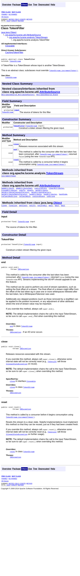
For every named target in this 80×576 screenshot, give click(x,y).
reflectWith (24, 202)
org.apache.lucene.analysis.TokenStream (28, 37)
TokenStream (15, 62)
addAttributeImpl (24, 192)
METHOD (29, 19)
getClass (23, 212)
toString (51, 202)
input (16, 112)
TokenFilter (19, 128)
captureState (40, 192)
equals (30, 195)
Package (16, 4)
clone (4, 212)
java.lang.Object (8, 32)
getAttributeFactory (41, 197)
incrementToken (9, 180)
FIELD (17, 19)
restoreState (38, 202)
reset (16, 163)
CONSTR (22, 19)
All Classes (5, 17)
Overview (6, 4)
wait (51, 212)
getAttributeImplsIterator (14, 200)
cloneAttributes (9, 195)
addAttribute (8, 192)
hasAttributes (50, 200)
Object (57, 208)
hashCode (63, 200)
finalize (13, 212)
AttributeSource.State (47, 96)
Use (30, 4)
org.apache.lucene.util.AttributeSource (23, 35)
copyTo (22, 195)
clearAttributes (56, 192)
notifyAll (42, 212)
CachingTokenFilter (14, 52)
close (16, 147)
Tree (35, 4)
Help (53, 4)
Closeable (10, 46)
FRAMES (4, 14)
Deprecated (44, 4)
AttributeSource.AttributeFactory (18, 96)
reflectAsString (9, 202)
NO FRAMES (13, 14)
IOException (23, 277)
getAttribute (41, 195)
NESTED (11, 19)
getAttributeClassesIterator (15, 197)
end (15, 152)
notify (32, 212)
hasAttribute (35, 200)
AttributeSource (49, 93)
